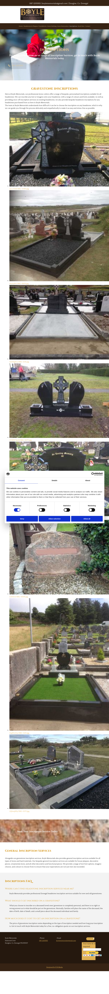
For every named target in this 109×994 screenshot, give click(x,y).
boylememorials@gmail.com (66, 941)
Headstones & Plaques (30, 26)
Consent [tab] (21, 480)
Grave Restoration (63, 26)
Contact (87, 26)
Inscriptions (73, 26)
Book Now (81, 26)
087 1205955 (35, 3)
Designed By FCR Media (54, 967)
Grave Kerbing (51, 26)
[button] (15, 65)
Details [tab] (54, 480)
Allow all (87, 519)
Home (21, 26)
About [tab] (87, 480)
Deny (22, 519)
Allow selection (54, 519)
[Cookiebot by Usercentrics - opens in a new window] (93, 474)
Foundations (43, 26)
